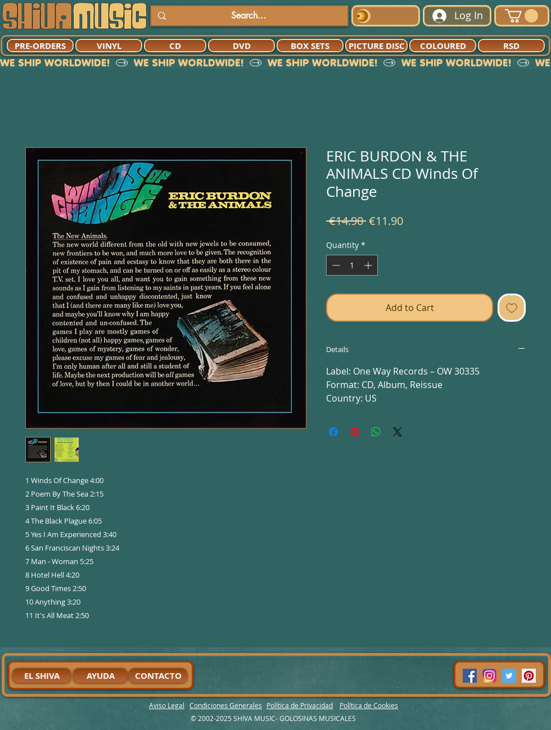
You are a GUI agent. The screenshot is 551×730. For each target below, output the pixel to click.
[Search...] (248, 15)
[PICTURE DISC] (376, 45)
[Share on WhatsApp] (376, 432)
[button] (521, 15)
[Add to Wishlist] (512, 308)
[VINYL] (108, 45)
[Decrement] (335, 265)
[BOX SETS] (310, 45)
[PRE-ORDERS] (40, 45)
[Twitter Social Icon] (509, 676)
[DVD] (241, 45)
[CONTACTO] (158, 675)
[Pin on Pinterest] (355, 432)
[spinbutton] (352, 265)
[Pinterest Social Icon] (529, 676)
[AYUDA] (100, 675)
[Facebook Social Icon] (470, 676)
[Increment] (369, 265)
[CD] (175, 45)
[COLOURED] (442, 45)
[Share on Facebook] (333, 432)
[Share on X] (397, 432)
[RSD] (511, 45)
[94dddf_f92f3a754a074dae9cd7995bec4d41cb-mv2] (489, 676)
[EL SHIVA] (41, 675)
